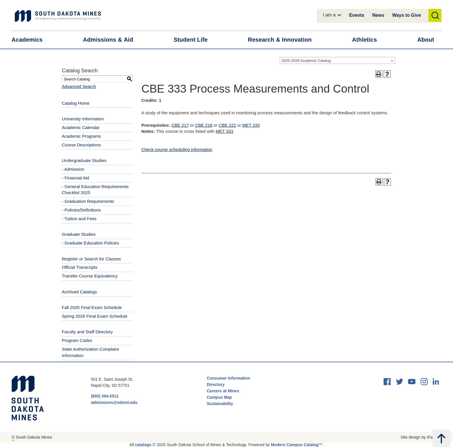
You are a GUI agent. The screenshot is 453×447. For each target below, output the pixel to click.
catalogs (143, 444)
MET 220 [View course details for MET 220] (251, 125)
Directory (215, 384)
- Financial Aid (75, 177)
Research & (283, 39)
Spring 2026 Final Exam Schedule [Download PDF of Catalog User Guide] (94, 316)
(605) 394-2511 (105, 396)
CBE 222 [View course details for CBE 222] (227, 125)
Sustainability (220, 403)
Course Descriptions (81, 144)
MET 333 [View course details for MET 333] (224, 131)
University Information (83, 118)
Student (194, 39)
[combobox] (337, 60)
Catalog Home (76, 103)
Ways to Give (406, 15)
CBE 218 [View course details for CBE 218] (203, 125)
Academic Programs (81, 136)
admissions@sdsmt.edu (114, 402)
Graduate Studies (79, 234)
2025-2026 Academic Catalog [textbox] (306, 60)
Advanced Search (79, 86)
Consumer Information (228, 378)
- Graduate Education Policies (90, 242)
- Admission (73, 169)
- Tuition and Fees (79, 218)
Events (356, 15)
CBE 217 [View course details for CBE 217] (180, 125)
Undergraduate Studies (84, 160)
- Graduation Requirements (88, 201)
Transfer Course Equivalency (90, 275)
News (378, 15)
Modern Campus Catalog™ (297, 444)
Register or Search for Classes (91, 258)
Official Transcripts (79, 267)
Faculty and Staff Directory (87, 331)
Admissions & (111, 39)
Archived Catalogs (79, 291)
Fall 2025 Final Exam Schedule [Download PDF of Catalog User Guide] (92, 307)
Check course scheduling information (176, 149)
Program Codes (77, 340)
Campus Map (219, 397)
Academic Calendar (81, 127)
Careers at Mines (223, 391)
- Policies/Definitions (81, 209)
